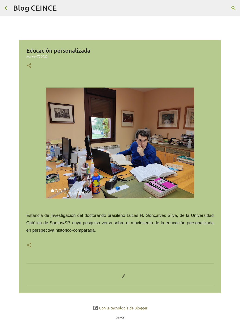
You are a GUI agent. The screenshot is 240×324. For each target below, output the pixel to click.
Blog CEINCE (35, 8)
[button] (29, 66)
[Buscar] (63, 8)
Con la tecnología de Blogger (120, 308)
